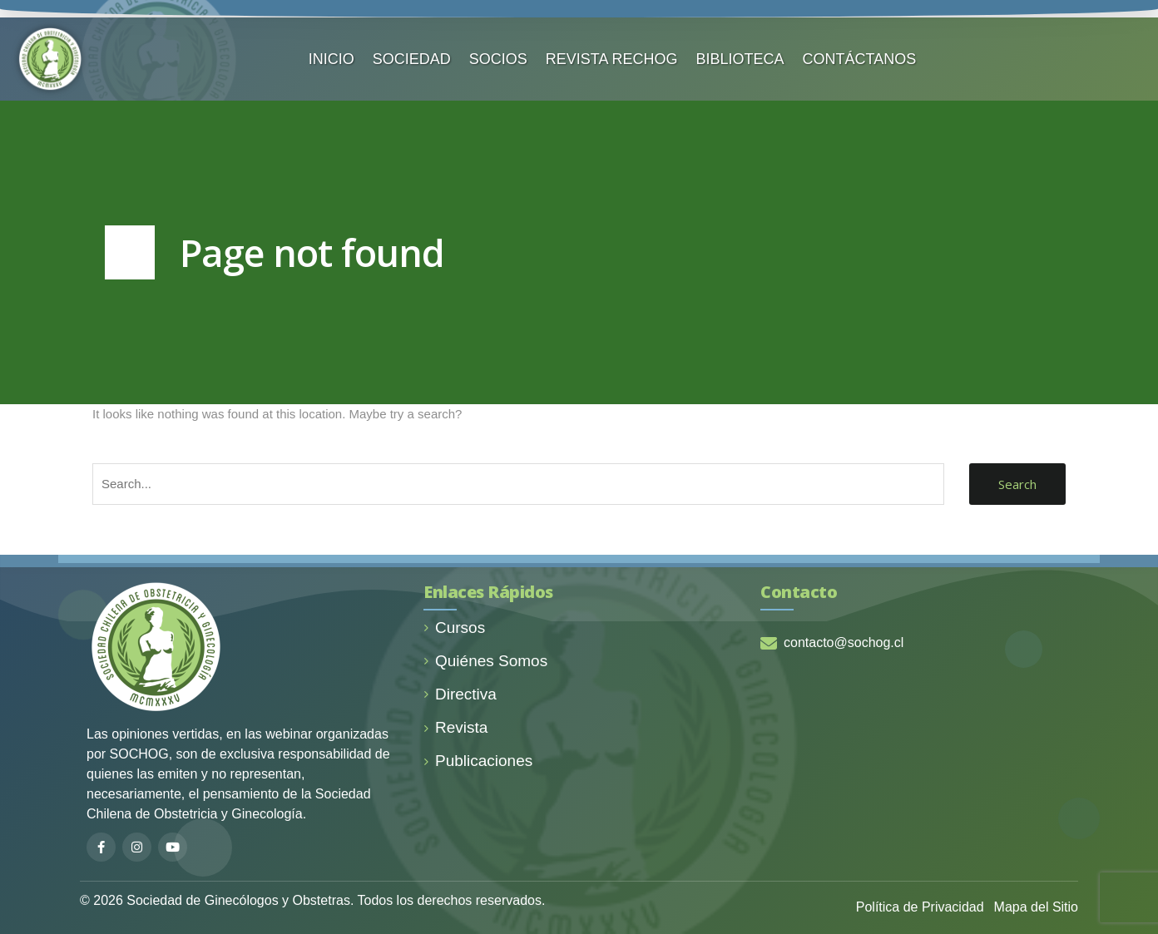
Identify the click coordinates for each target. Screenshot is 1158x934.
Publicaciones (477, 760)
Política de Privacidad (920, 907)
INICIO (331, 59)
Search (1017, 484)
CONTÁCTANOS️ (860, 59)
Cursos (454, 627)
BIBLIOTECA (740, 59)
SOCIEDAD (412, 59)
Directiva (460, 694)
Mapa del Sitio (1036, 907)
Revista (455, 727)
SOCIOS (498, 59)
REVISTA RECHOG (612, 59)
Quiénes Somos (485, 661)
